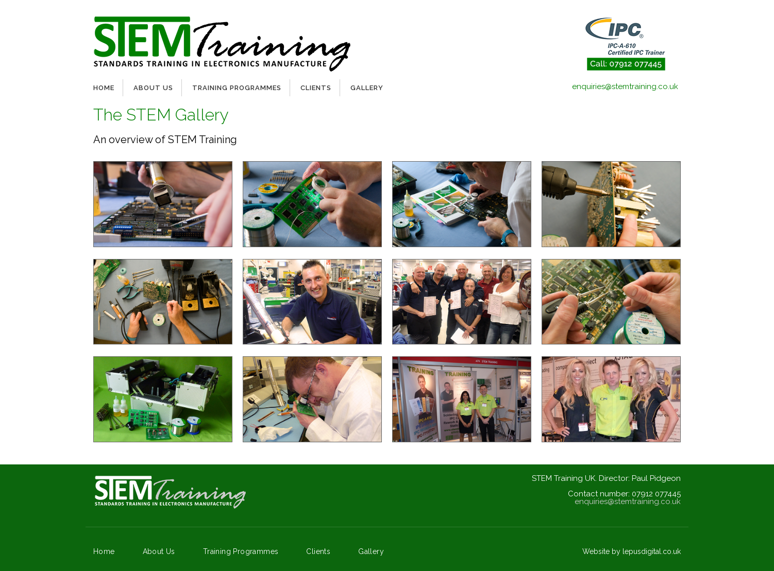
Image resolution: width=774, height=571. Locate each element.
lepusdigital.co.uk (651, 551)
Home (103, 88)
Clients (315, 88)
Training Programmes (236, 88)
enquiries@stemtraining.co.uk (625, 86)
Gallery (366, 88)
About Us (153, 88)
